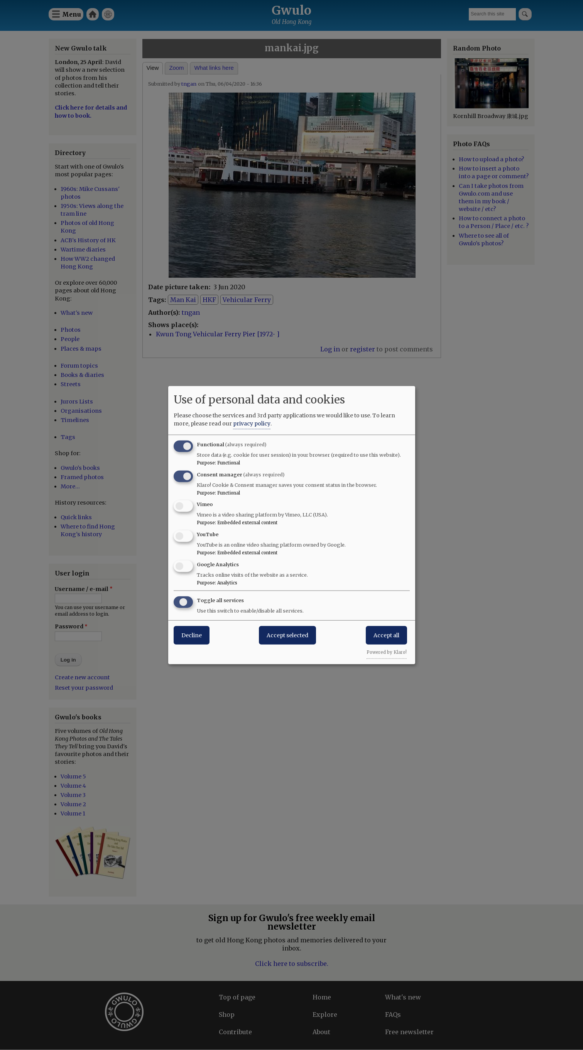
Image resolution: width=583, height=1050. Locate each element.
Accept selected (287, 634)
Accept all (386, 634)
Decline (191, 634)
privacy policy (251, 423)
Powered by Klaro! (387, 652)
